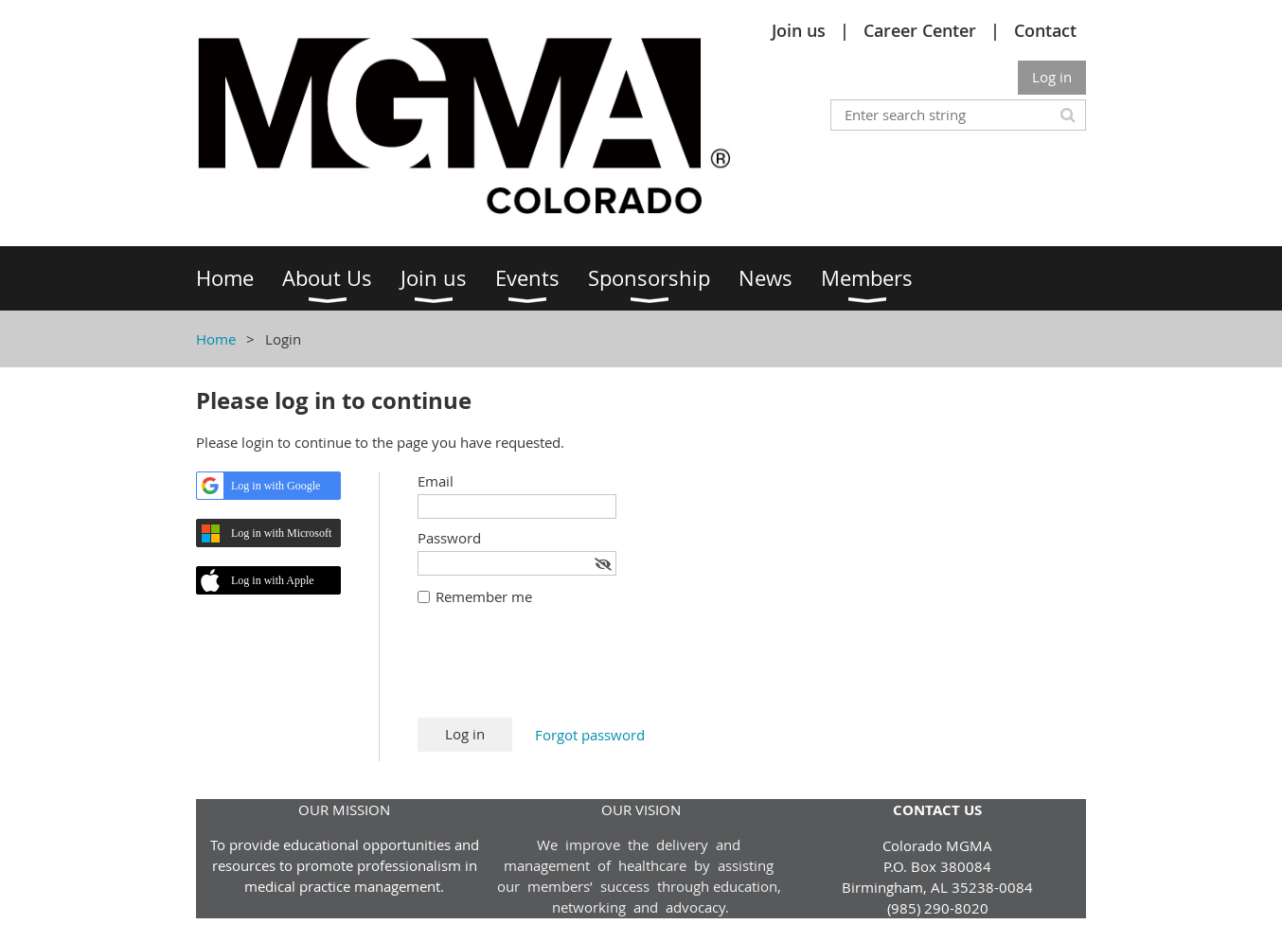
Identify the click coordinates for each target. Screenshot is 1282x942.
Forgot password (590, 734)
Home (216, 338)
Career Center (920, 30)
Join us (799, 30)
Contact (1045, 30)
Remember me (484, 596)
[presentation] (561, 671)
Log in (1052, 76)
